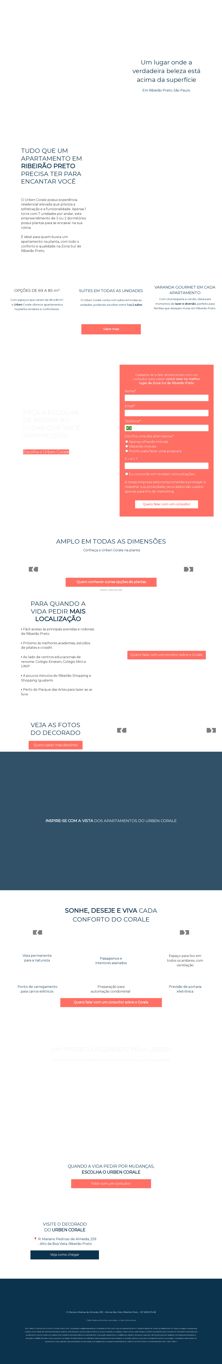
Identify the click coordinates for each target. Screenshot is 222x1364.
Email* (130, 406)
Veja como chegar (64, 1255)
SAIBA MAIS (28, 15)
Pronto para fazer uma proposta (153, 451)
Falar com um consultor (111, 1184)
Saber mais (111, 329)
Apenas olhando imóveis (146, 442)
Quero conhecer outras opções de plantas (111, 582)
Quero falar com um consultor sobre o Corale (111, 1002)
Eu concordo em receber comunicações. (160, 474)
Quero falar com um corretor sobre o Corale (166, 655)
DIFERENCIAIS (83, 15)
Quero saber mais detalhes (55, 745)
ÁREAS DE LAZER (139, 15)
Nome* (130, 391)
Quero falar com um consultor (166, 504)
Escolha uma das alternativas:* (149, 436)
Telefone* (133, 421)
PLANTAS (194, 15)
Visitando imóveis (140, 446)
